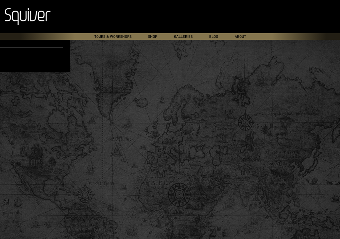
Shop (152, 37)
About (240, 37)
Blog (213, 37)
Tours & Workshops (112, 37)
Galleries (183, 37)
